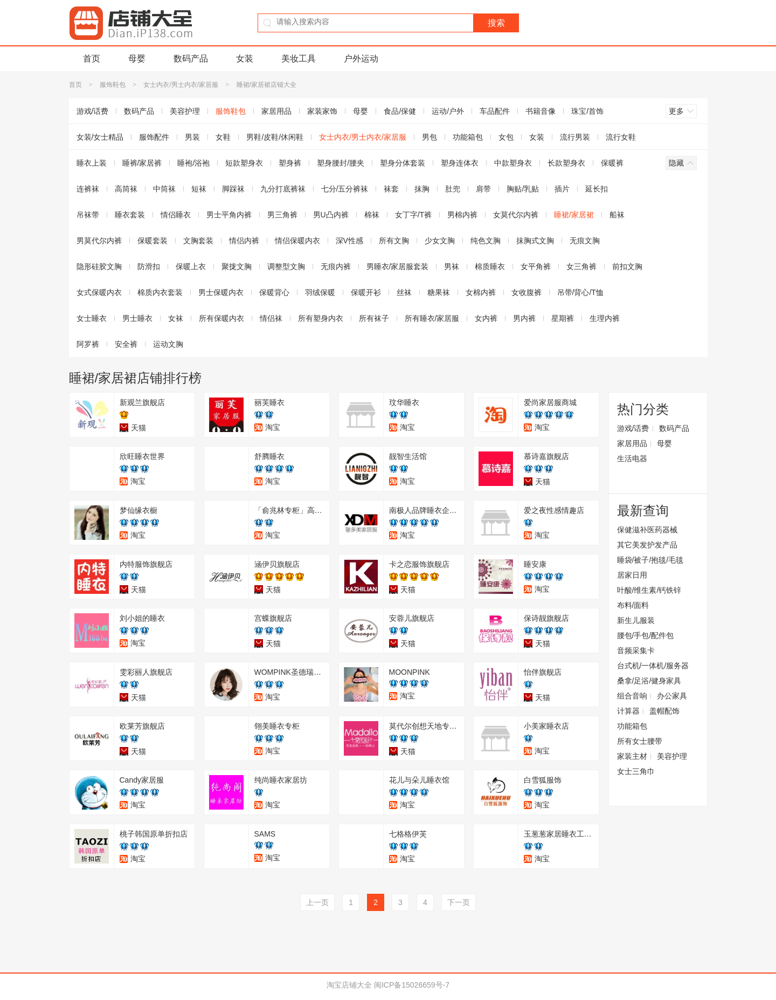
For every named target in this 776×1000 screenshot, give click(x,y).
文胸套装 (198, 240)
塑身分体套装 (402, 163)
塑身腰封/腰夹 (340, 163)
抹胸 (421, 188)
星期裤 (562, 318)
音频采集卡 (636, 650)
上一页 (317, 902)
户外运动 (361, 58)
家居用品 (276, 111)
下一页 (458, 902)
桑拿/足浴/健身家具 (649, 680)
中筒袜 (164, 188)
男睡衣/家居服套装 (397, 266)
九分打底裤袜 (283, 188)
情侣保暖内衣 (297, 240)
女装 (244, 58)
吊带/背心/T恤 (580, 292)
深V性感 (349, 240)
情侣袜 (271, 318)
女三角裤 (581, 266)
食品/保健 (400, 111)
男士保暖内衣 (221, 292)
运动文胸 (168, 344)
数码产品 (191, 58)
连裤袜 (88, 188)
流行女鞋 (621, 137)
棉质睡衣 (490, 266)
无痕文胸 (585, 240)
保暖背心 (274, 292)
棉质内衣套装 (160, 292)
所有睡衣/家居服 (432, 318)
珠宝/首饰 (587, 111)
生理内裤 (605, 318)
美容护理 (185, 111)
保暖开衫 (366, 292)
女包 (506, 137)
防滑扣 (148, 266)
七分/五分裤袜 (345, 188)
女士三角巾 (636, 771)
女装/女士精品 (100, 137)
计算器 (628, 711)
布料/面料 (633, 605)
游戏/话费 (93, 111)
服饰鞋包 (113, 84)
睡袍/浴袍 (193, 163)
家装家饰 (322, 111)
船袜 (617, 214)
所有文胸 (394, 240)
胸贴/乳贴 (523, 188)
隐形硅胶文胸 (99, 266)
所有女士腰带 (639, 741)
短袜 (198, 188)
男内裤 (524, 318)
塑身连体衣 (460, 163)
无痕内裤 (336, 266)
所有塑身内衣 (320, 318)
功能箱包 (468, 137)
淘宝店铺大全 (349, 985)
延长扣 (596, 188)
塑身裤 (290, 163)
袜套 (391, 188)
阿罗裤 (88, 344)
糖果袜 (438, 292)
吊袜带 (88, 214)
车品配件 (495, 111)
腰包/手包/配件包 (645, 635)
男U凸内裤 (331, 214)
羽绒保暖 (320, 292)
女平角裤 (536, 266)
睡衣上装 (92, 163)
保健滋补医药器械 (647, 529)
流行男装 (575, 137)
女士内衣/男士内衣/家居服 (180, 84)
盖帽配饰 (664, 711)
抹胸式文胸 (535, 240)
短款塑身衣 (244, 163)
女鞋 (223, 137)
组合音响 (632, 695)
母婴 (137, 58)
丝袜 (404, 292)
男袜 (451, 266)
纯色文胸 (485, 240)
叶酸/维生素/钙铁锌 (649, 590)
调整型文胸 (286, 266)
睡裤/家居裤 (142, 163)
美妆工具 (298, 58)
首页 (91, 58)
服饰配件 (154, 137)
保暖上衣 (191, 266)
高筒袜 (126, 188)
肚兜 (452, 188)
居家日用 (632, 575)
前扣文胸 (627, 266)
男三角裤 (282, 214)
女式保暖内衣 (99, 292)
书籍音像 (540, 111)
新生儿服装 (636, 620)
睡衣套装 (130, 214)
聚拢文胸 (236, 266)
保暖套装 (152, 240)
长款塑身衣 (566, 163)
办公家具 (672, 695)
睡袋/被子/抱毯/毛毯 (650, 560)
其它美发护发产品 (647, 544)
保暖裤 (612, 163)
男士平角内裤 (229, 214)
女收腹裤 (526, 292)
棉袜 (371, 214)
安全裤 (126, 344)
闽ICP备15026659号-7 (411, 985)
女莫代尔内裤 (515, 214)
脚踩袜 (233, 188)
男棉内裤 (462, 214)
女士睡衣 (92, 318)
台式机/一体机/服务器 (653, 665)
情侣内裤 (244, 240)
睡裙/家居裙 (574, 214)
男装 (192, 137)
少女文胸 (440, 240)
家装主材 (632, 756)
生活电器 (632, 458)
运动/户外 (448, 111)
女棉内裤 (481, 292)
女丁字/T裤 (413, 214)
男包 (429, 137)
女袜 (175, 318)
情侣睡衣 (176, 214)
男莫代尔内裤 (99, 240)
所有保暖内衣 (221, 318)
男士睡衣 (137, 318)
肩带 (483, 188)
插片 (562, 188)
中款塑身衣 (513, 163)
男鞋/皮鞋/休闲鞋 (274, 137)
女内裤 (486, 318)
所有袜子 (374, 318)
